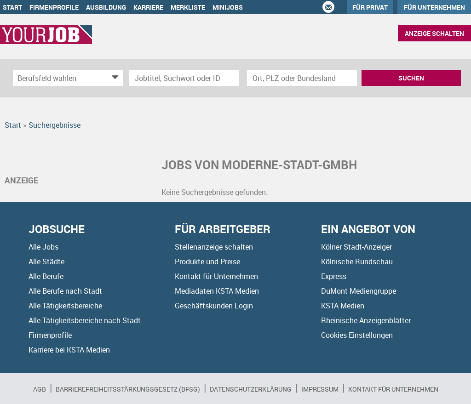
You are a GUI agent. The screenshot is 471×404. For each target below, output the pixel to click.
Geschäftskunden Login (214, 306)
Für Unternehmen (434, 7)
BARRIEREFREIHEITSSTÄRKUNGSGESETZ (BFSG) (128, 389)
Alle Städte (46, 261)
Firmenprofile (54, 7)
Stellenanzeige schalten (214, 247)
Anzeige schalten (434, 33)
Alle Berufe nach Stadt (65, 291)
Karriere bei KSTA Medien (69, 350)
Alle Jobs (43, 247)
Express (333, 276)
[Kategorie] (58, 78)
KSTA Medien (342, 306)
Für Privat (370, 7)
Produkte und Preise (207, 261)
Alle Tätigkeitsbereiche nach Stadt (85, 320)
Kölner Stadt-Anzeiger (356, 247)
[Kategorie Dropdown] (113, 78)
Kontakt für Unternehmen (216, 276)
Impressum (320, 389)
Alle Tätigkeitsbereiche (65, 306)
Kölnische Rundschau (357, 261)
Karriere (148, 7)
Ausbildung (106, 7)
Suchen (411, 78)
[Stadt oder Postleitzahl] (302, 78)
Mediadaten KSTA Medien (217, 291)
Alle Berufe (46, 276)
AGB (39, 389)
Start (12, 7)
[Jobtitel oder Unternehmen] (184, 78)
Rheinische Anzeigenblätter (366, 320)
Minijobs (228, 7)
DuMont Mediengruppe (358, 291)
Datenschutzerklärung (251, 389)
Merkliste (188, 7)
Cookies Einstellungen (357, 335)
